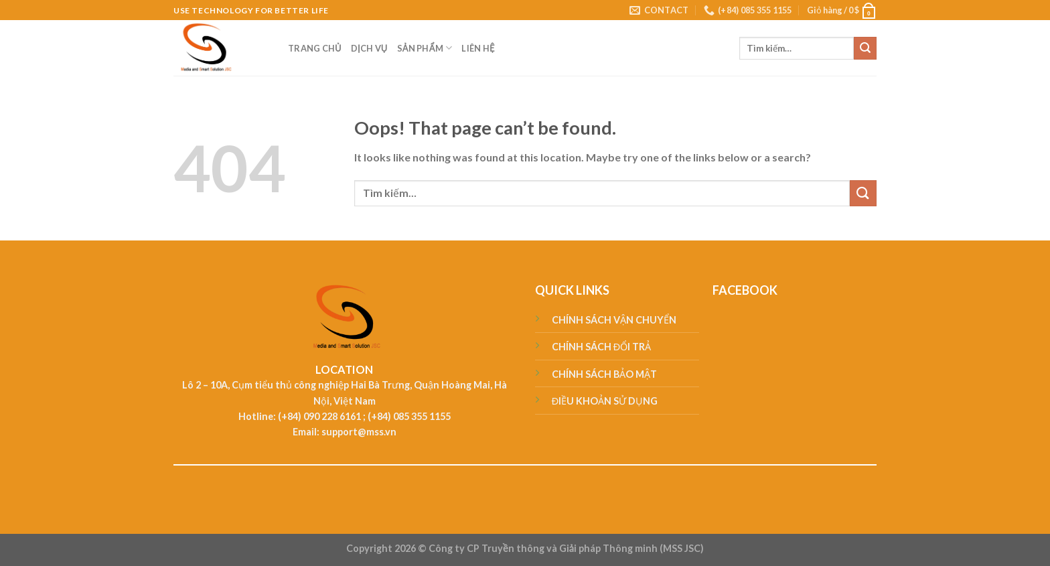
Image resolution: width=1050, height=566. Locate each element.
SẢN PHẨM (425, 48)
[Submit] (865, 48)
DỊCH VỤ (369, 48)
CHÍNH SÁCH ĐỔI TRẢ (601, 346)
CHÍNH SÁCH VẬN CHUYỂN (614, 320)
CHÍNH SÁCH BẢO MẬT (604, 374)
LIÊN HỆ (477, 48)
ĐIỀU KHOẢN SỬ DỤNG (605, 401)
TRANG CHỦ (315, 48)
